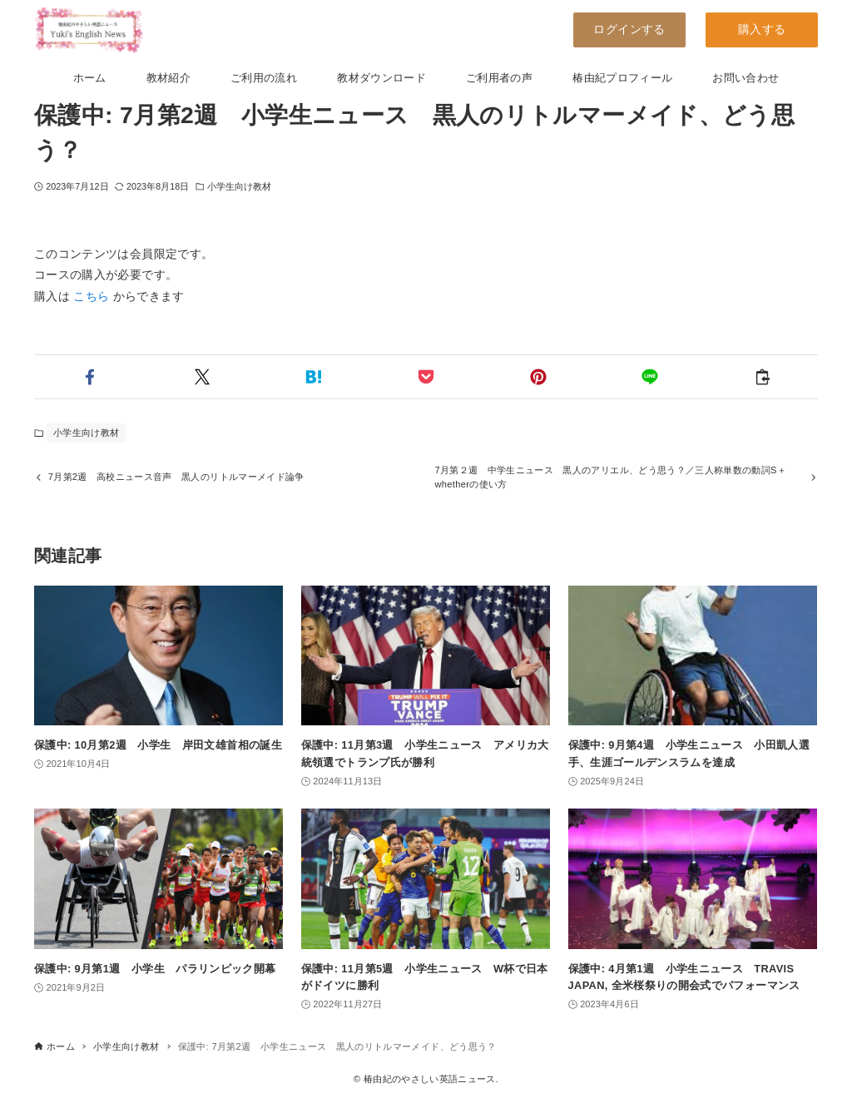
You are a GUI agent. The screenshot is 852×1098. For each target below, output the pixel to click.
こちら (91, 296)
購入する (761, 29)
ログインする (629, 29)
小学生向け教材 (239, 186)
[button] (90, 377)
